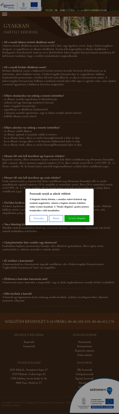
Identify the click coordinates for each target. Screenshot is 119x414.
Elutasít (56, 218)
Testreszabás (38, 218)
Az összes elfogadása (77, 218)
